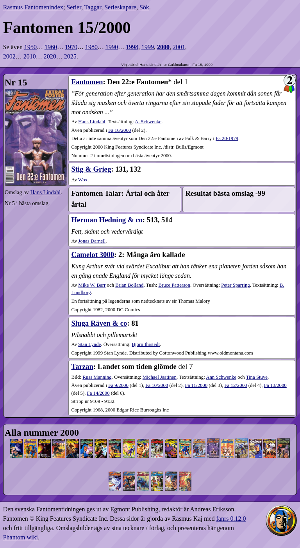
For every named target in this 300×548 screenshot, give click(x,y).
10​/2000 (156, 385)
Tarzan (82, 366)
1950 (30, 47)
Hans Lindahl (45, 192)
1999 (147, 47)
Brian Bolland (129, 285)
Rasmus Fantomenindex (33, 7)
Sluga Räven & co (99, 323)
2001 (179, 47)
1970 (71, 47)
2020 (50, 56)
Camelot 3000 (92, 254)
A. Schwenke (148, 121)
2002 (9, 56)
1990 (111, 47)
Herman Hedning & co (106, 220)
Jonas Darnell (91, 241)
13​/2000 (275, 385)
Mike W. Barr (91, 285)
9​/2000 (118, 385)
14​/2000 (98, 393)
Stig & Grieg (91, 169)
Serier (73, 7)
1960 (51, 47)
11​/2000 (196, 385)
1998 (132, 47)
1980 (91, 47)
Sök (144, 7)
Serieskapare (120, 7)
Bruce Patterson (174, 285)
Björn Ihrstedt (146, 344)
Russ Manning (96, 377)
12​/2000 (235, 385)
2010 (29, 56)
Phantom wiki (20, 537)
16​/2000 (119, 130)
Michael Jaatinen (160, 377)
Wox (83, 180)
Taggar (93, 7)
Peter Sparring (235, 285)
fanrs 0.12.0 (231, 518)
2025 (70, 56)
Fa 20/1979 (227, 138)
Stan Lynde (89, 344)
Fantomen (87, 82)
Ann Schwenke (221, 377)
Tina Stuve (257, 377)
